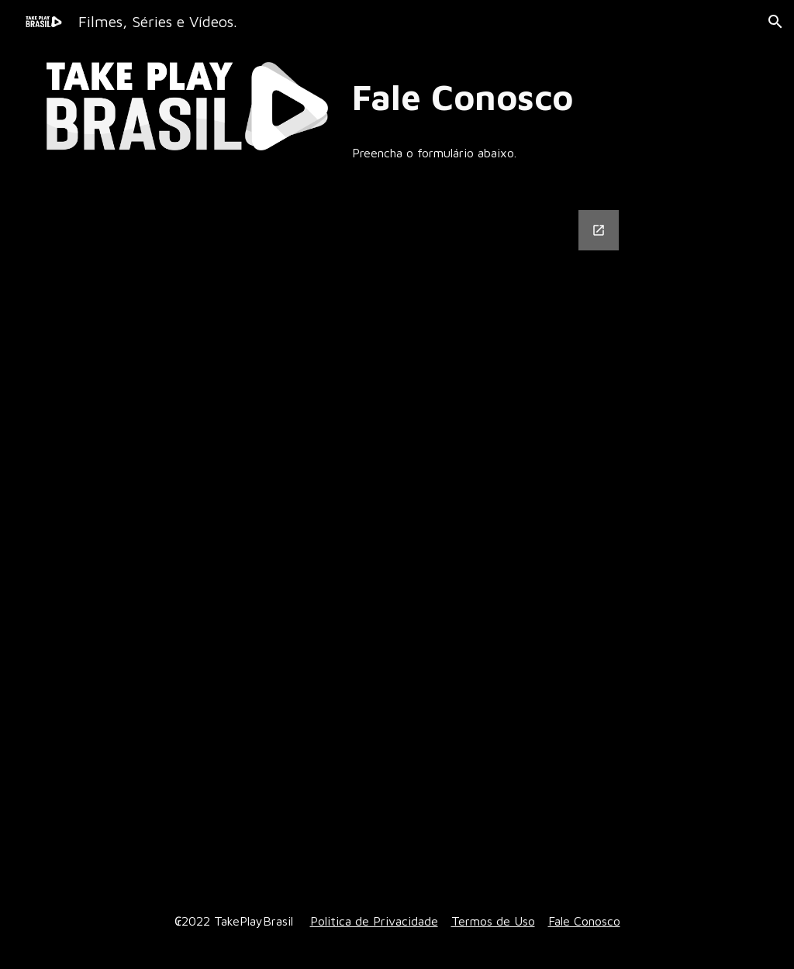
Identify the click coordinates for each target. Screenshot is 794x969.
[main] (546, 97)
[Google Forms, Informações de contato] (427, 539)
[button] (775, 21)
